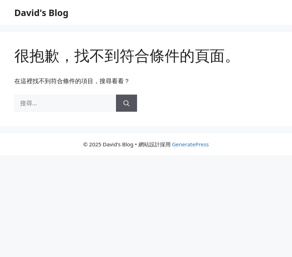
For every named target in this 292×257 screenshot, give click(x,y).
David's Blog (41, 12)
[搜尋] (126, 103)
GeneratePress (190, 144)
